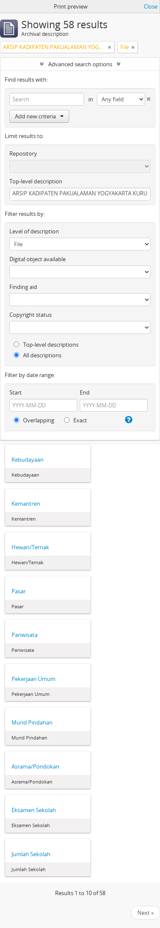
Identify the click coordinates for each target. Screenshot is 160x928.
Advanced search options (80, 64)
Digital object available (37, 259)
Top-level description (35, 181)
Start (15, 392)
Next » (145, 912)
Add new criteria (39, 116)
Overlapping (34, 420)
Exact (75, 420)
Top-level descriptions (46, 344)
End (85, 392)
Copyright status (30, 314)
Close (150, 6)
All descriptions (37, 355)
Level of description (34, 231)
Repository (23, 153)
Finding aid (23, 287)
